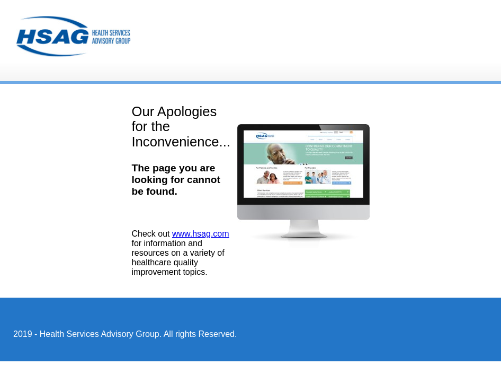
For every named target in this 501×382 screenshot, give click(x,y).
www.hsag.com (200, 233)
